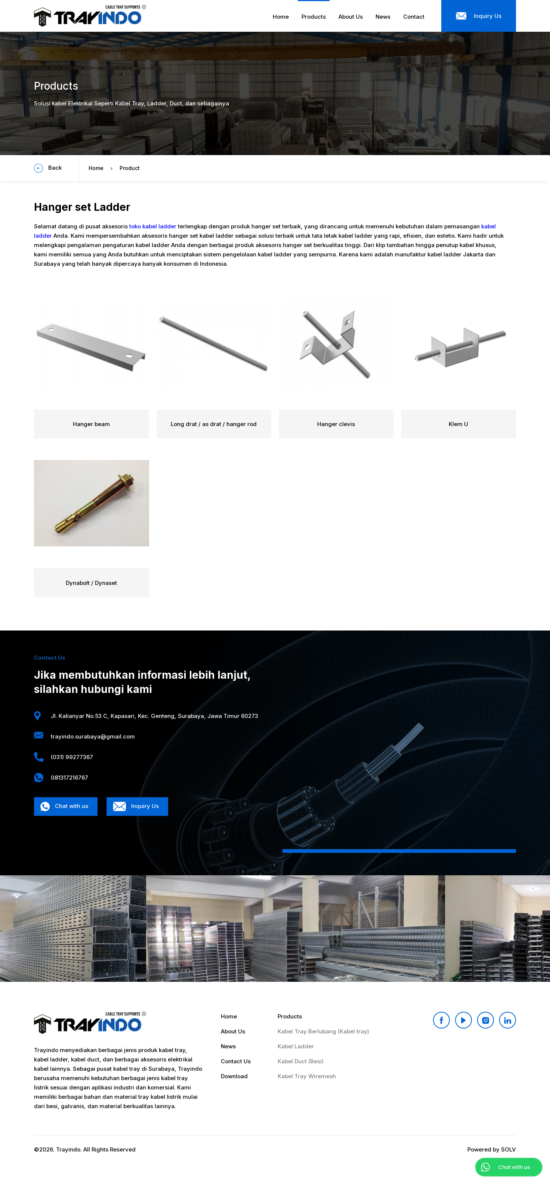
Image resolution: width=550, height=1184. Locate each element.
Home (96, 168)
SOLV (508, 1149)
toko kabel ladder (152, 226)
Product (130, 168)
